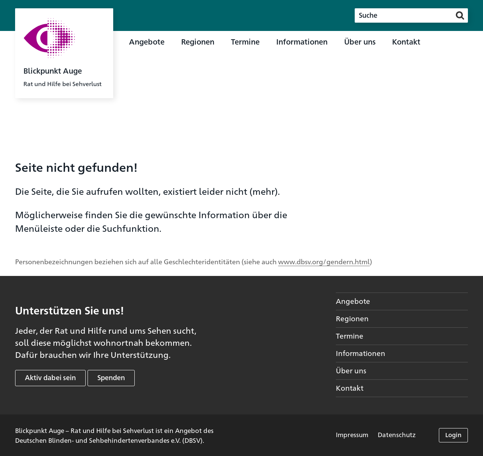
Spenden (111, 377)
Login (453, 435)
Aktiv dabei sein (50, 377)
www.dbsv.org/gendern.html (324, 261)
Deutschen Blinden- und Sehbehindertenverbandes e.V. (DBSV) (109, 440)
